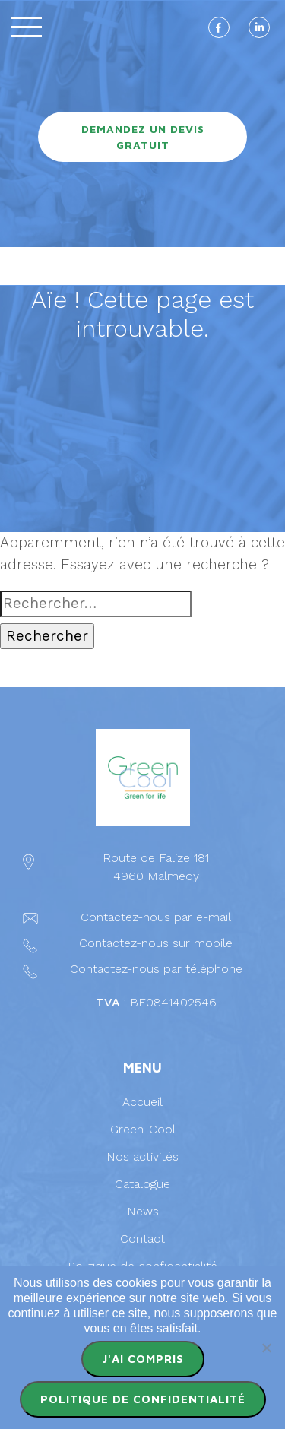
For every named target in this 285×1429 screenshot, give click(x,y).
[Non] (266, 1347)
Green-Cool (143, 1129)
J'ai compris (143, 1358)
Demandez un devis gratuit (142, 136)
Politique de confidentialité (142, 1266)
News (143, 1211)
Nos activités (142, 1156)
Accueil (142, 1102)
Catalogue (142, 1184)
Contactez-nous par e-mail (156, 917)
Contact (142, 1238)
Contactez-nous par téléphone (156, 969)
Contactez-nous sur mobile (156, 943)
